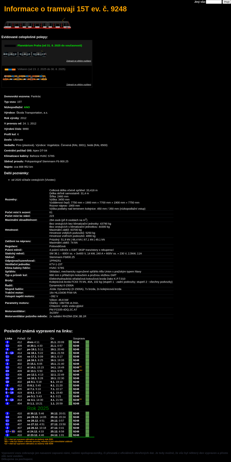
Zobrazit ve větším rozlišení (78, 61)
